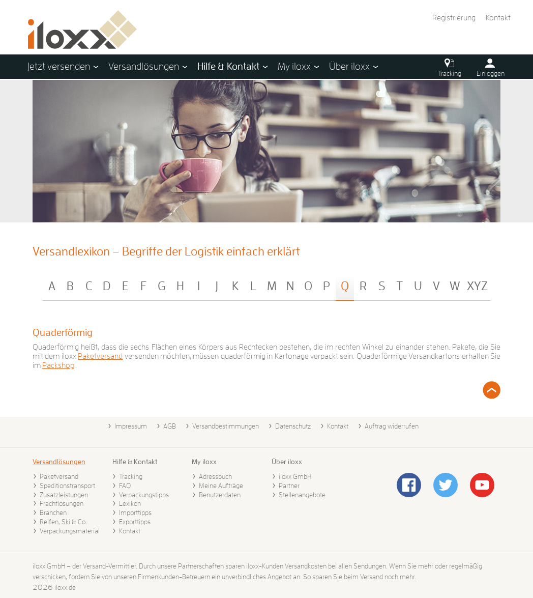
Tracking (130, 476)
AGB (169, 426)
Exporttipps (135, 521)
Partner (289, 485)
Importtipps (135, 512)
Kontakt (498, 18)
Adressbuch (215, 476)
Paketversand (100, 356)
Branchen (53, 512)
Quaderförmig (63, 332)
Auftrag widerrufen (392, 426)
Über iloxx (287, 461)
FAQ (125, 485)
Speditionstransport (67, 485)
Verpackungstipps (144, 494)
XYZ (477, 286)
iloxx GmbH (295, 476)
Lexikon (130, 503)
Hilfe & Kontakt (134, 461)
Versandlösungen (59, 461)
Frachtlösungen (61, 503)
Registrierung (454, 18)
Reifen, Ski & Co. (63, 521)
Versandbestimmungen (225, 426)
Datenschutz (293, 426)
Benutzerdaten (220, 494)
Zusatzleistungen (64, 494)
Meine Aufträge (221, 485)
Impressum (130, 426)
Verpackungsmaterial (70, 530)
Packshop (58, 365)
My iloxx (204, 461)
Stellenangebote (302, 494)
